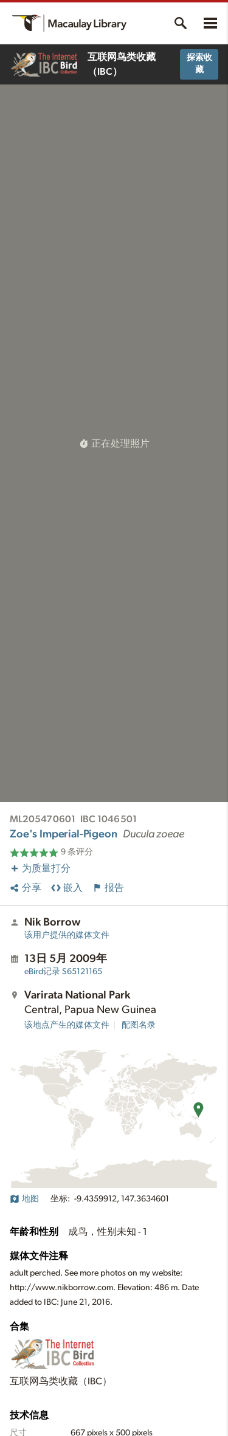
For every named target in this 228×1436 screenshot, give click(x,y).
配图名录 (139, 1025)
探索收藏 (199, 63)
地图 (24, 1199)
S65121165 (63, 971)
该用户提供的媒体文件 (66, 935)
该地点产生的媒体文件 (66, 1025)
